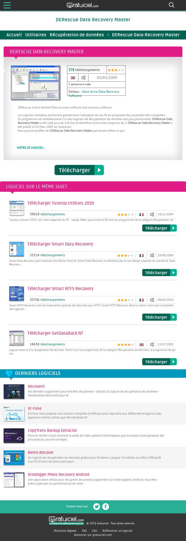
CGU (94, 531)
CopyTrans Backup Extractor (52, 430)
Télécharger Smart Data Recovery (159, 272)
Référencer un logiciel (117, 531)
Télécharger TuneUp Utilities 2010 (159, 228)
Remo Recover (41, 452)
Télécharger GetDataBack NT (159, 361)
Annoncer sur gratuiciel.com (93, 535)
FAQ (84, 531)
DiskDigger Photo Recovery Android (58, 474)
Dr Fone (34, 408)
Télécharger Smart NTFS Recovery (159, 317)
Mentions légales (65, 531)
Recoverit (36, 386)
